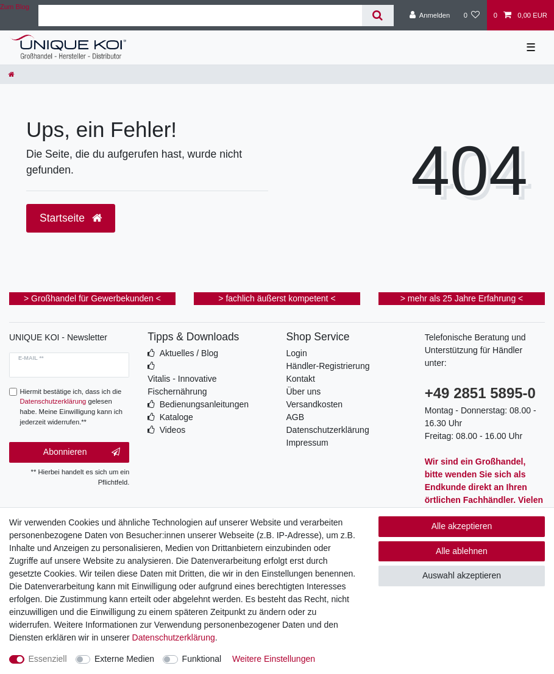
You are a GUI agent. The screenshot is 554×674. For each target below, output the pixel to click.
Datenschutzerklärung (327, 430)
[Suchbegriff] (200, 15)
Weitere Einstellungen (273, 659)
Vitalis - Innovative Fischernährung (181, 385)
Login (296, 353)
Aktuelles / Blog (189, 353)
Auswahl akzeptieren (461, 575)
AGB (295, 417)
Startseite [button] (71, 218)
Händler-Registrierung (328, 366)
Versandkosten (314, 404)
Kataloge (176, 417)
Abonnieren (81, 452)
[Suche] (377, 15)
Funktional (202, 659)
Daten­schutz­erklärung (173, 637)
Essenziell (48, 659)
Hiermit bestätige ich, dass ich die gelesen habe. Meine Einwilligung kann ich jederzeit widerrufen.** (71, 407)
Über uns (303, 391)
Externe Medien (124, 659)
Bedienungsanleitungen (204, 404)
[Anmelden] (430, 15)
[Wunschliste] (471, 15)
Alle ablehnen (462, 551)
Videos (173, 430)
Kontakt (300, 379)
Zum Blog (14, 6)
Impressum (307, 443)
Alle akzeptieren (461, 526)
